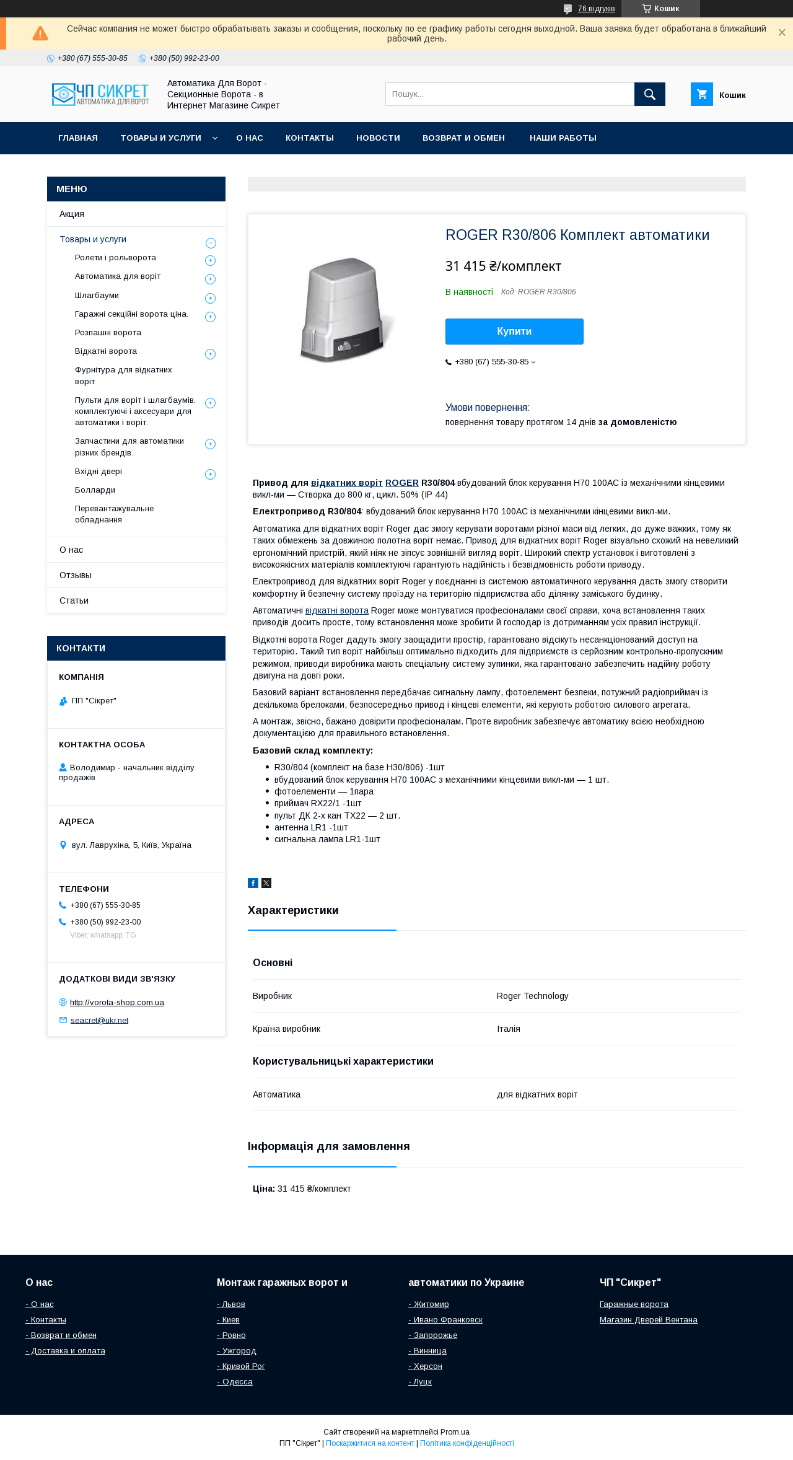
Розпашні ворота (108, 332)
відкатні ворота (337, 610)
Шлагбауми (97, 295)
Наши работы (563, 138)
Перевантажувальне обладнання (114, 514)
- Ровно (231, 1335)
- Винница (427, 1350)
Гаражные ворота (634, 1304)
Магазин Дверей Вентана (649, 1319)
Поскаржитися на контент (370, 1443)
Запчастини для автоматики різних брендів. (129, 446)
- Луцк (420, 1381)
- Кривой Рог (241, 1366)
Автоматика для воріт (117, 276)
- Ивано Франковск (445, 1319)
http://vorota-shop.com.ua (117, 1002)
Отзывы (75, 575)
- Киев (228, 1319)
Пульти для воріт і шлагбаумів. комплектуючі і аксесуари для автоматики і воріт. (135, 411)
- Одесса (235, 1381)
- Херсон (425, 1366)
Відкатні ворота (106, 351)
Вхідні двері (98, 471)
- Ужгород (236, 1350)
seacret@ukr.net (99, 1019)
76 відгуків (596, 8)
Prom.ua (455, 1432)
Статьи (74, 600)
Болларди (95, 490)
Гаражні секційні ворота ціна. (131, 314)
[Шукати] (649, 94)
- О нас (39, 1304)
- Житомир (428, 1304)
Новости (378, 138)
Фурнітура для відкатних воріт (123, 375)
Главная (78, 138)
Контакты (310, 138)
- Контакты (45, 1319)
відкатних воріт (347, 483)
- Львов (231, 1304)
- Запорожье (432, 1335)
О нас (249, 138)
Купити (514, 331)
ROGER (402, 483)
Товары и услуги (160, 138)
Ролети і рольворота (115, 257)
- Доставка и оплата (65, 1350)
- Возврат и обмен (61, 1335)
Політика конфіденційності (467, 1443)
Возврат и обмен (465, 138)
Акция (71, 214)
